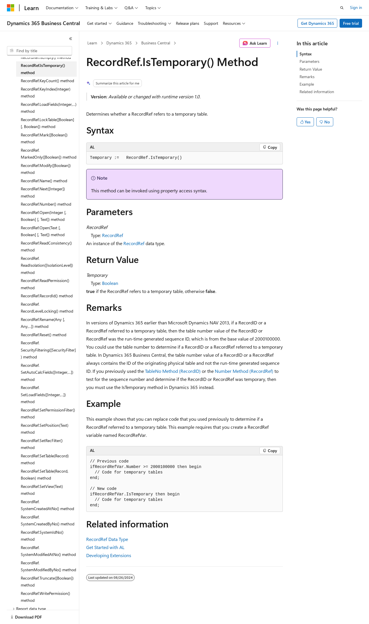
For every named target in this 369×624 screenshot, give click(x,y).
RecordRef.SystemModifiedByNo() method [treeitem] (48, 566)
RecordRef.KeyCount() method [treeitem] (47, 80)
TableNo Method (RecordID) (173, 371)
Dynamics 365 (119, 43)
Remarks (307, 76)
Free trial (351, 23)
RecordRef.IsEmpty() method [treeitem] (46, 57)
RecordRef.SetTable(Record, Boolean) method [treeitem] (44, 474)
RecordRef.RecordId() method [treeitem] (47, 295)
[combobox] (39, 50)
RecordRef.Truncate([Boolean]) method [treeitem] (47, 581)
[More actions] (278, 43)
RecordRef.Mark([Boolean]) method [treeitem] (44, 138)
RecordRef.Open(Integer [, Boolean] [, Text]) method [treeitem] (43, 216)
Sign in (356, 7)
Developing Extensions (108, 555)
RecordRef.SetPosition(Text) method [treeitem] (44, 428)
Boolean (110, 283)
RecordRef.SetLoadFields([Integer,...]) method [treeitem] (43, 394)
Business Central (155, 43)
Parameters (309, 61)
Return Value (311, 69)
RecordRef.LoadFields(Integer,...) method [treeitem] (48, 108)
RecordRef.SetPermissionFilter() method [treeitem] (48, 413)
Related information (317, 91)
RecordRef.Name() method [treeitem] (44, 180)
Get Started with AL (105, 547)
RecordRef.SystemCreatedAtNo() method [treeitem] (47, 505)
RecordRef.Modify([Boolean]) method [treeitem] (46, 169)
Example (307, 84)
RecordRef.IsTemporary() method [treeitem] (43, 69)
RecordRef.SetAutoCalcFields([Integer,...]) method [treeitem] (47, 372)
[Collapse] (71, 38)
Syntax (306, 54)
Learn (92, 43)
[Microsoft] (10, 8)
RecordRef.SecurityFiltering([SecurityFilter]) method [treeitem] (48, 350)
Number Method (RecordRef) (244, 371)
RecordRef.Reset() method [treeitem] (43, 334)
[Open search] (342, 8)
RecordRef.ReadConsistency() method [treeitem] (46, 246)
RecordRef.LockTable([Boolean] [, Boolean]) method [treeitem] (47, 123)
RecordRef (112, 235)
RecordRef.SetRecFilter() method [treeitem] (42, 444)
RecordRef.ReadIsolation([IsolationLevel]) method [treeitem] (47, 265)
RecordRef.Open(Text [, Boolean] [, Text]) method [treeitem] (43, 231)
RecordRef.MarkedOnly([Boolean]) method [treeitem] (48, 153)
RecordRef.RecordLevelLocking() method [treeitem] (47, 307)
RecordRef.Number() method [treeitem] (46, 204)
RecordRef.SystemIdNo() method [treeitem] (42, 535)
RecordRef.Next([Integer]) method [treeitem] (43, 192)
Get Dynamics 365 (317, 23)
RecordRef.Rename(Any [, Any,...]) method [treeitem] (43, 323)
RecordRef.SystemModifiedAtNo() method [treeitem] (48, 551)
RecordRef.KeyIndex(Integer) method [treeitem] (45, 92)
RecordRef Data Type (107, 539)
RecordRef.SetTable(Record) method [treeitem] (45, 459)
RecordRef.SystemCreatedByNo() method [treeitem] (47, 520)
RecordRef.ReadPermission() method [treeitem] (45, 284)
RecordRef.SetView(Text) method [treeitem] (42, 490)
